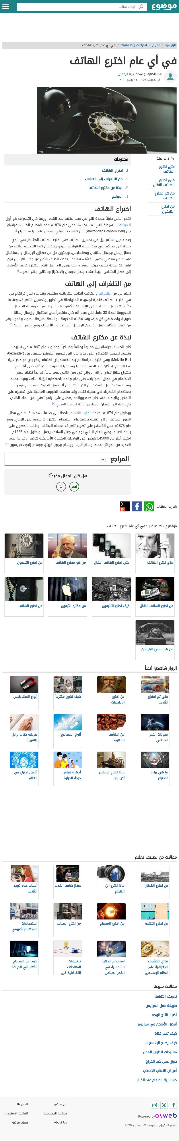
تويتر (125, 506)
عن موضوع (60, 1104)
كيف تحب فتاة (166, 1033)
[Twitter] (163, 1105)
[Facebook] (173, 1105)
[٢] (11, 324)
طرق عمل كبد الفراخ (161, 1061)
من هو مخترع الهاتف (165, 196)
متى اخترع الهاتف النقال (164, 182)
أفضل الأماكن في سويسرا (156, 1024)
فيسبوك (137, 506)
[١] (16, 230)
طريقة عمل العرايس (161, 1005)
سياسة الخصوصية (55, 1113)
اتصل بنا (22, 1104)
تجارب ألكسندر (80, 412)
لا (61, 486)
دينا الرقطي (126, 74)
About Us (60, 1123)
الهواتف (124, 225)
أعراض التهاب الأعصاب (160, 1070)
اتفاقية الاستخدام (16, 1113)
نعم (74, 486)
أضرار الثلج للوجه (164, 1015)
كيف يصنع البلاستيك (161, 1042)
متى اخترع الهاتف (167, 169)
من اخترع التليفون (168, 209)
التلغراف (105, 293)
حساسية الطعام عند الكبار (157, 1080)
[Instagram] (154, 1105)
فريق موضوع (19, 1123)
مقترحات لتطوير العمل (160, 1052)
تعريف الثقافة (166, 996)
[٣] (53, 403)
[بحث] (141, 7)
